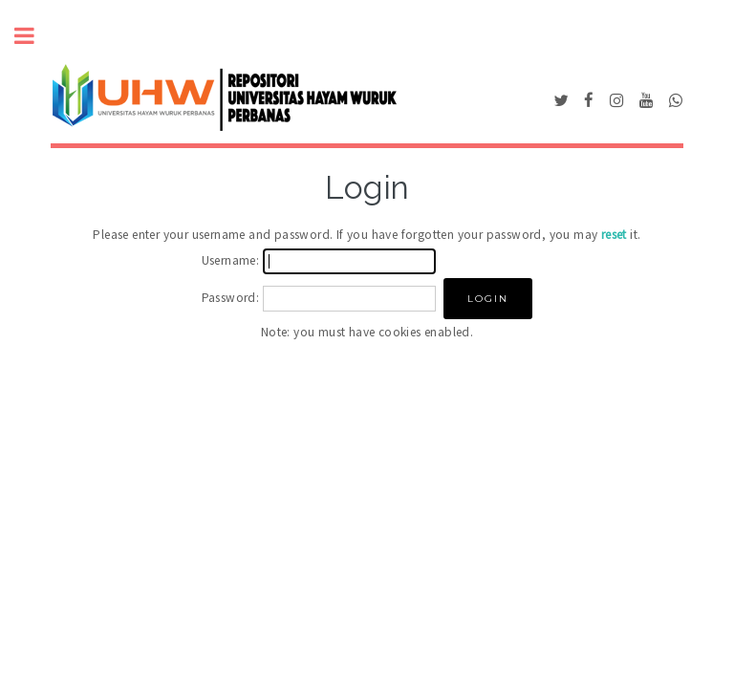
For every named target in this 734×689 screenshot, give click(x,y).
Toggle (34, 36)
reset (614, 234)
